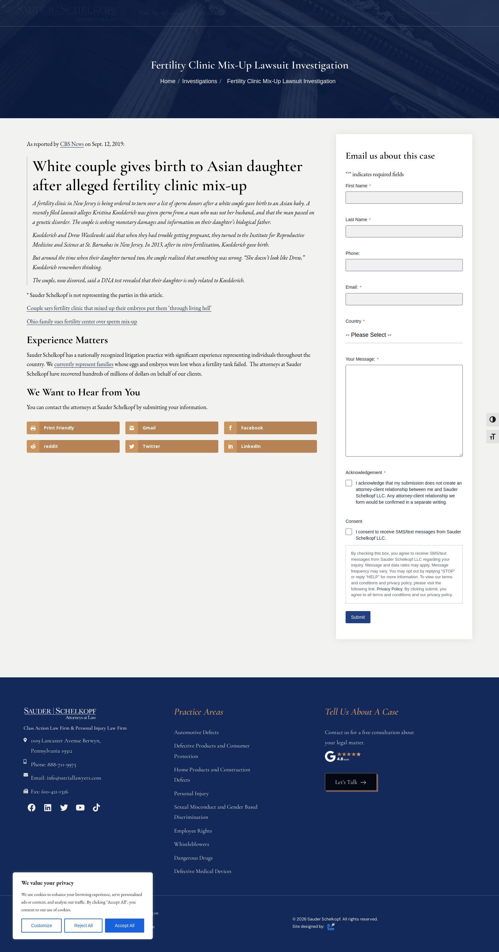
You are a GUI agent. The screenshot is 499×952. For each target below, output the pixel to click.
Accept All (124, 925)
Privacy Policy (389, 589)
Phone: (353, 253)
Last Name (358, 220)
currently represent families (83, 364)
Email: (354, 287)
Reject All (83, 925)
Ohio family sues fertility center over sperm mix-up (82, 321)
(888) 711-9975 (424, 12)
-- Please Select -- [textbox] (368, 335)
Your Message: (362, 359)
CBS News (72, 144)
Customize (41, 925)
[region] (83, 905)
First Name (358, 186)
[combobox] (404, 335)
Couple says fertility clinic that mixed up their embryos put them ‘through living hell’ (119, 308)
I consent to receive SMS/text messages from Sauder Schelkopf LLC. (408, 535)
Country (355, 321)
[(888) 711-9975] (400, 12)
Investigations (199, 81)
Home (167, 81)
